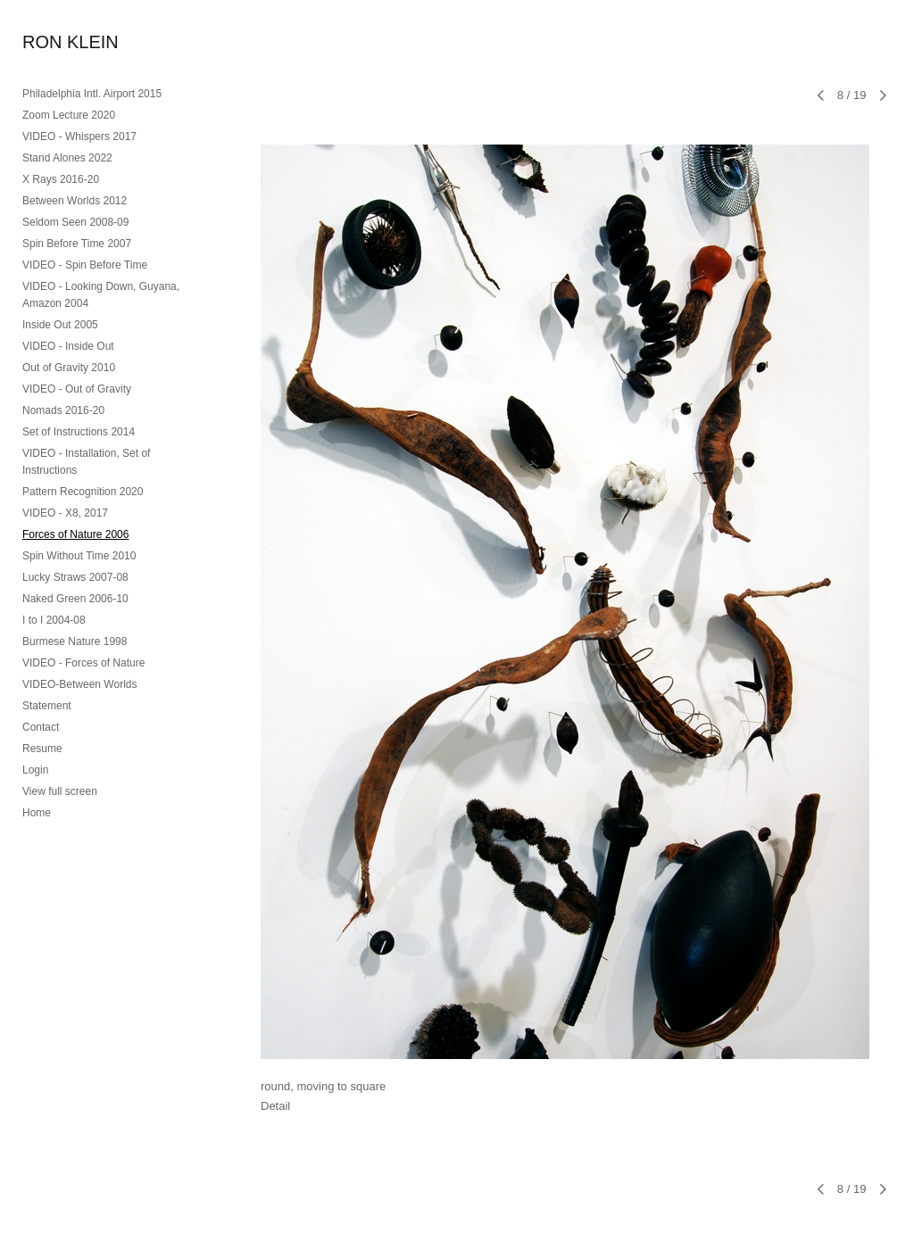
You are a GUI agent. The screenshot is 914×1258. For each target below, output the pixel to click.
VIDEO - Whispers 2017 (79, 136)
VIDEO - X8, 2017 (65, 513)
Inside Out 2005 (60, 325)
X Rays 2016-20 (60, 179)
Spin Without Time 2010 (79, 556)
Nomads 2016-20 (63, 410)
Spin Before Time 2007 (76, 243)
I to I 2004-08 (54, 620)
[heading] (67, 42)
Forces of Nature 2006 (75, 534)
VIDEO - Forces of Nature (83, 663)
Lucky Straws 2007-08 (75, 577)
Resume (42, 748)
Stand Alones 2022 (67, 158)
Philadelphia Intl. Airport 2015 (92, 93)
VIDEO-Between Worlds (79, 684)
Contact (40, 727)
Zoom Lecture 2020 (68, 115)
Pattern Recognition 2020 (82, 491)
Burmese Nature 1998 (74, 641)
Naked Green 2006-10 (75, 598)
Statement (46, 705)
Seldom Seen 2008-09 (75, 222)
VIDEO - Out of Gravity (76, 389)
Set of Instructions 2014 (78, 432)
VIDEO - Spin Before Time (84, 265)
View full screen (59, 791)
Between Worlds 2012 (74, 200)
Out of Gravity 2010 (68, 367)
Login (35, 770)
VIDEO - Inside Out (68, 346)
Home (36, 813)
